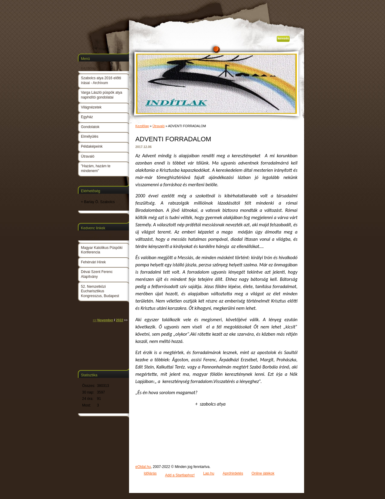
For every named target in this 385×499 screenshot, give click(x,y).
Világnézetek (91, 107)
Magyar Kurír (91, 238)
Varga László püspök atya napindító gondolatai (101, 94)
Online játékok (262, 473)
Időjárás (150, 473)
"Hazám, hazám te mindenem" (95, 168)
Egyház (87, 117)
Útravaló (158, 126)
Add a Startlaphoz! (180, 475)
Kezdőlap (142, 126)
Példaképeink (92, 146)
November (105, 320)
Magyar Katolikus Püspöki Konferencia (101, 250)
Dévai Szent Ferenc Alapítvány (96, 274)
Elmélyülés (89, 136)
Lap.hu (208, 473)
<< (95, 320)
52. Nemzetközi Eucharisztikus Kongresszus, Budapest (100, 291)
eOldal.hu (143, 467)
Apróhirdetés (233, 473)
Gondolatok (90, 127)
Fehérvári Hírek (93, 262)
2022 (119, 320)
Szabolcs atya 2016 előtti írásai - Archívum (101, 80)
